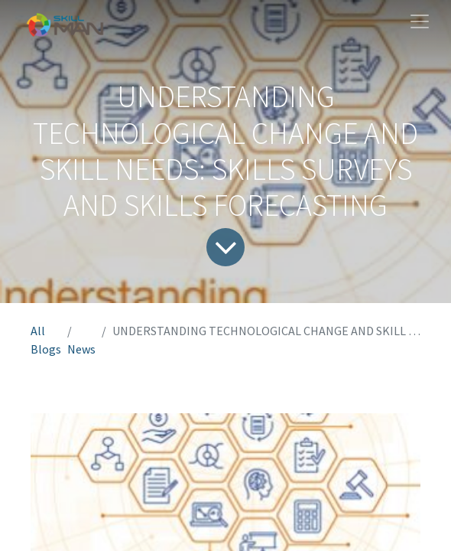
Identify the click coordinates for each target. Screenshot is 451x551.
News (81, 349)
